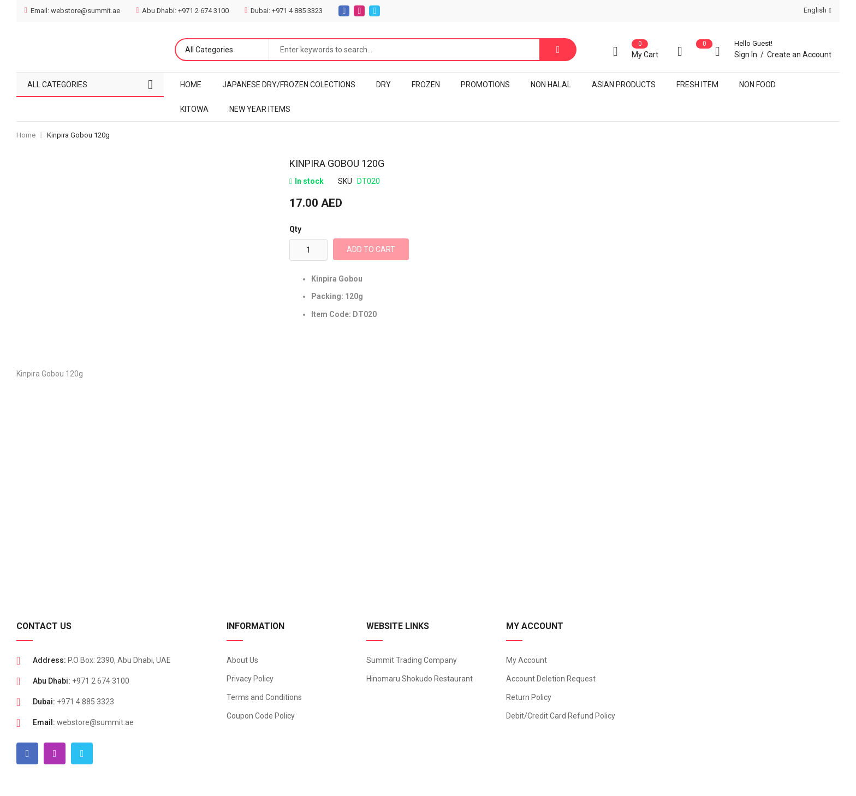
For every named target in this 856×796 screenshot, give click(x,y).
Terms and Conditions (264, 697)
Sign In (745, 54)
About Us (242, 660)
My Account (526, 660)
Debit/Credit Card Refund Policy (560, 715)
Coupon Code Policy (261, 715)
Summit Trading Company (411, 660)
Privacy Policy (250, 678)
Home (25, 135)
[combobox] (404, 49)
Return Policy (528, 697)
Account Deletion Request (551, 678)
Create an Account (799, 54)
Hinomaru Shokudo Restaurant (419, 678)
